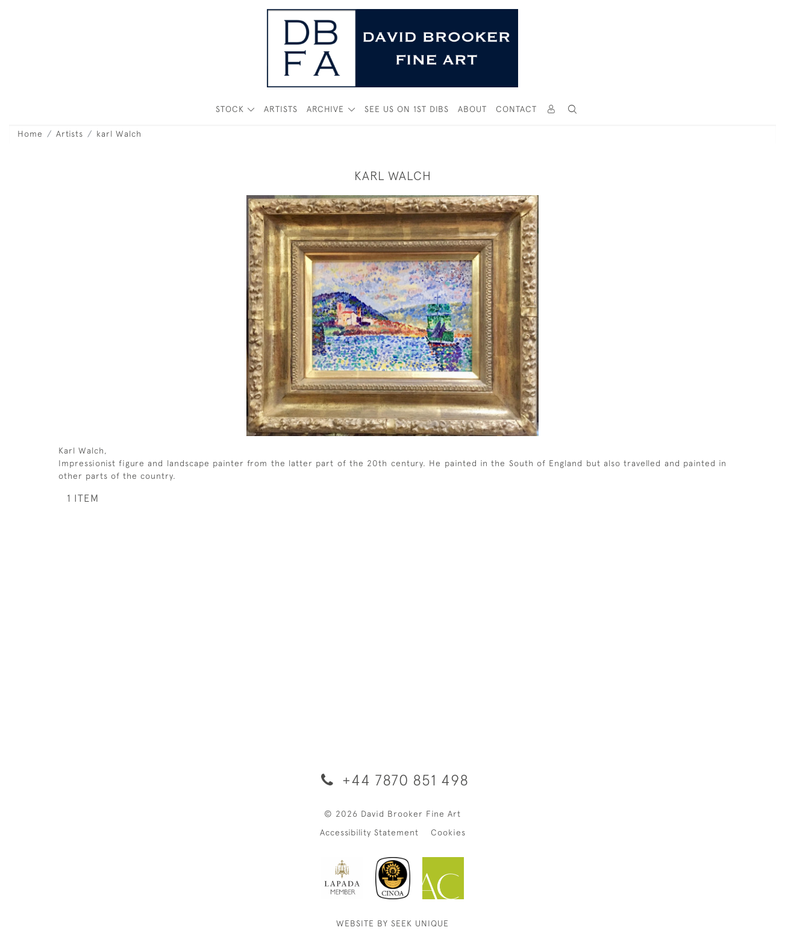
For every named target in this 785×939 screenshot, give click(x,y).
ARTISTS (281, 109)
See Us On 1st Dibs (406, 109)
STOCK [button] (231, 109)
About (472, 109)
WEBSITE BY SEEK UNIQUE (392, 923)
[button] (573, 109)
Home (30, 134)
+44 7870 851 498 (393, 779)
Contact (516, 109)
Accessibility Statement (369, 832)
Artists (69, 134)
